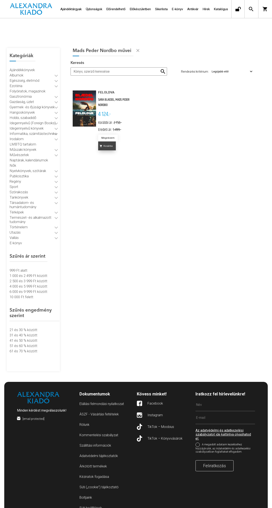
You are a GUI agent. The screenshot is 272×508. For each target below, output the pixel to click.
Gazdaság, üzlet (22, 97)
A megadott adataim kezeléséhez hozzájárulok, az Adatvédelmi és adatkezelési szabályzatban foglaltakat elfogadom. (223, 437)
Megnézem (108, 138)
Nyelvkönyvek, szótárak (28, 166)
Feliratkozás (214, 455)
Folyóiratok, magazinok (27, 86)
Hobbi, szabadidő (23, 112)
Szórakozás (19, 187)
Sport (14, 181)
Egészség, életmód (24, 75)
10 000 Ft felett (21, 292)
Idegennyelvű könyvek (27, 123)
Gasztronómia (21, 91)
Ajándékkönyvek (22, 65)
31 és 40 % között (23, 330)
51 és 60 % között (23, 341)
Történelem (19, 222)
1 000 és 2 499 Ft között (28, 270)
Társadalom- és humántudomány (23, 199)
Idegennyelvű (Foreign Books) (33, 118)
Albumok (16, 70)
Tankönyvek (19, 192)
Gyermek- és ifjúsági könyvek (32, 102)
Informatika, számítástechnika (33, 128)
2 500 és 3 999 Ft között (28, 276)
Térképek (17, 207)
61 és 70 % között (23, 346)
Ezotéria (16, 81)
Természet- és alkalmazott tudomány (30, 214)
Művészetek (19, 150)
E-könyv (16, 238)
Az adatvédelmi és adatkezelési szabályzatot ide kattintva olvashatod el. (223, 424)
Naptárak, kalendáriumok (29, 155)
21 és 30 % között (23, 325)
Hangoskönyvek (22, 107)
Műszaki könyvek (23, 144)
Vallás (14, 232)
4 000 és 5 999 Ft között (28, 281)
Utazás (15, 227)
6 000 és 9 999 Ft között (28, 286)
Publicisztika (19, 171)
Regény (15, 176)
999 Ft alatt (18, 265)
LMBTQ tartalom (23, 139)
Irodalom (17, 134)
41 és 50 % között (23, 335)
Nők (13, 160)
